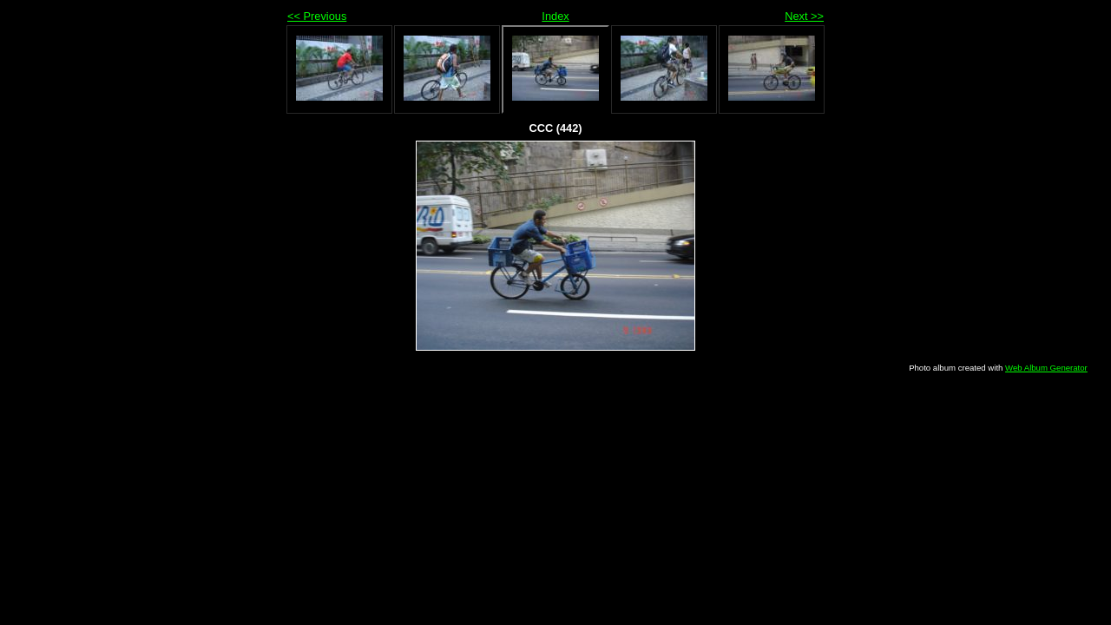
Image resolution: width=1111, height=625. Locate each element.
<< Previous (316, 16)
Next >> (804, 16)
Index (555, 16)
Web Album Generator (1046, 367)
